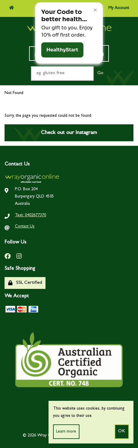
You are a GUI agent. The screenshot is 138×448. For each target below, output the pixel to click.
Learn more (66, 432)
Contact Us (25, 226)
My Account (114, 7)
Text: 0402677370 (30, 215)
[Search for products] (62, 73)
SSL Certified (25, 283)
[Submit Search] (100, 73)
